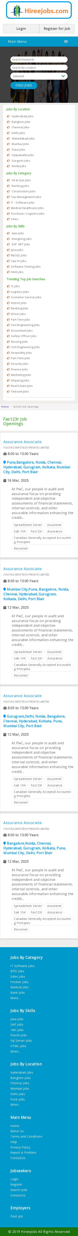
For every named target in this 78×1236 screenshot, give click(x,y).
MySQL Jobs (19, 255)
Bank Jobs (17, 993)
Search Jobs (18, 1190)
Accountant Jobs (22, 330)
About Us (17, 1131)
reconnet (21, 548)
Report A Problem (23, 1152)
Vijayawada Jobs (23, 155)
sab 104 (20, 531)
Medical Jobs (19, 987)
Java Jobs (17, 250)
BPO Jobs (17, 971)
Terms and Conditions (26, 1136)
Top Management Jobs (26, 197)
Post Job (16, 1216)
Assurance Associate (22, 441)
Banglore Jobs (21, 122)
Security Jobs (20, 364)
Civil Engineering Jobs (25, 325)
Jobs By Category (18, 173)
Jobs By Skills (15, 226)
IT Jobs (15, 286)
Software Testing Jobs (26, 266)
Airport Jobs (19, 303)
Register (16, 1184)
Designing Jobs (22, 239)
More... (15, 998)
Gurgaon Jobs (21, 160)
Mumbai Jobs (20, 144)
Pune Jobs (18, 149)
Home (5, 406)
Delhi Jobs (18, 133)
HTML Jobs (18, 1046)
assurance (54, 531)
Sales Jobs (17, 976)
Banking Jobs (20, 186)
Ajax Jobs (18, 233)
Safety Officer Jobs (24, 336)
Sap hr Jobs (19, 261)
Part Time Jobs (20, 319)
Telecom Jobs (20, 391)
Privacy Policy (20, 1147)
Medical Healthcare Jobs (27, 208)
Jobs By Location (18, 109)
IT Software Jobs (22, 966)
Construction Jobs (24, 191)
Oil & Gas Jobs (21, 180)
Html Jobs (17, 272)
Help (13, 1142)
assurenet (54, 525)
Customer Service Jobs (26, 297)
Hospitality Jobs (21, 353)
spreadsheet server (28, 525)
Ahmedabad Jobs (23, 138)
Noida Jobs (19, 166)
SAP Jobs (16, 1024)
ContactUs (18, 1158)
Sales (15, 219)
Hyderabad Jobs (22, 116)
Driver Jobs (18, 314)
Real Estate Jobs (22, 386)
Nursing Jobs (19, 341)
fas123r (36, 531)
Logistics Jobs (20, 292)
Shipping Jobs (20, 380)
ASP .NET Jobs (21, 244)
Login (14, 1179)
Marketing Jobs (21, 375)
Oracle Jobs (18, 1035)
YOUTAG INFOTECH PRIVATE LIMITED (26, 447)
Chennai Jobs (21, 127)
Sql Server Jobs (21, 1040)
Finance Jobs (19, 369)
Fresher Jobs (19, 982)
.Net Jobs (17, 1030)
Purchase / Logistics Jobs (28, 213)
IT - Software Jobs (23, 202)
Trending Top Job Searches (25, 279)
